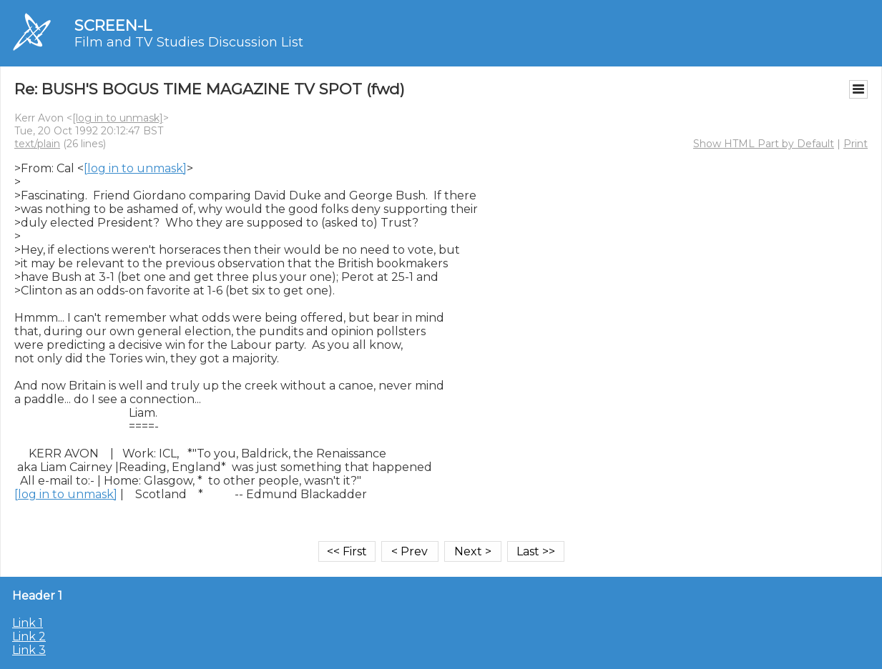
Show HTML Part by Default (763, 143)
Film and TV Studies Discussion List (188, 42)
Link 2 (29, 636)
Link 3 (29, 650)
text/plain (37, 143)
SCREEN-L (113, 25)
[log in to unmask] (117, 118)
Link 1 (27, 623)
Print (855, 143)
